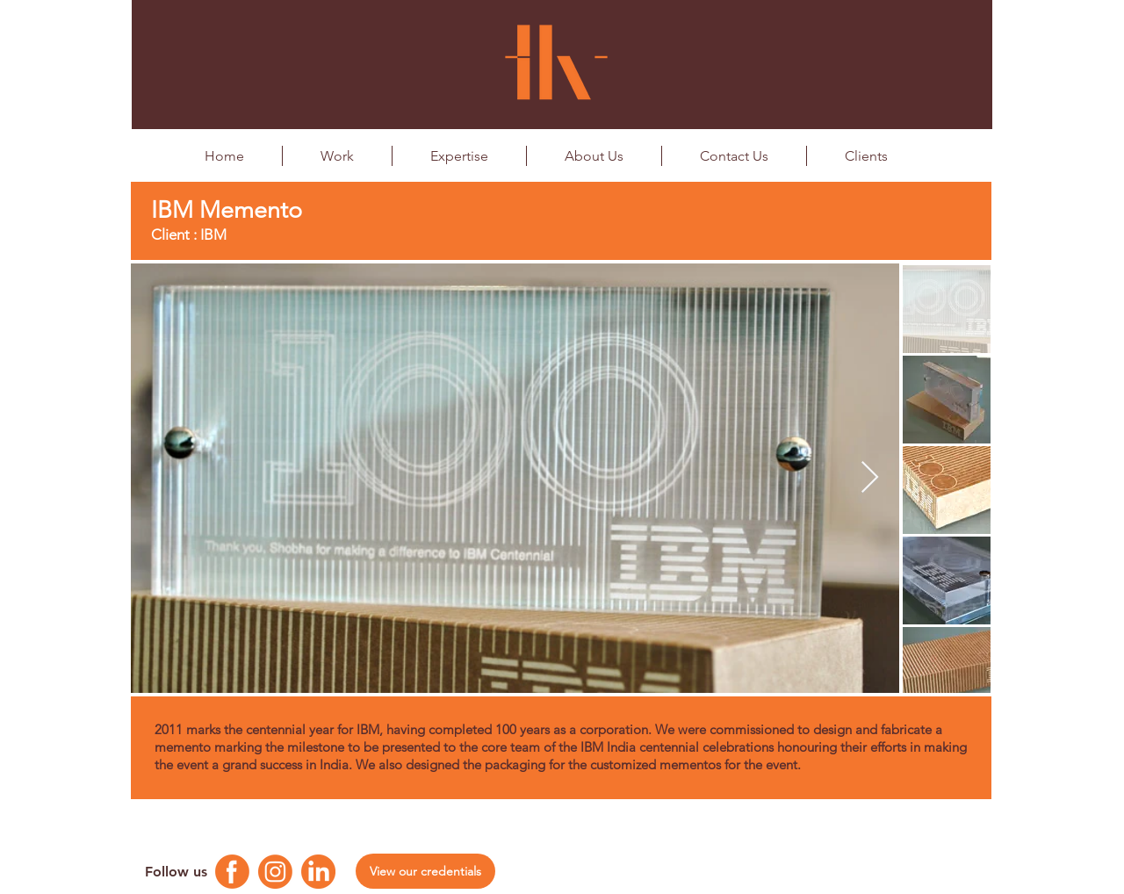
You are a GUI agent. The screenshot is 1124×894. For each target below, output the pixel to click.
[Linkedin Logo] (318, 871)
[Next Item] (870, 478)
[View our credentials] (425, 871)
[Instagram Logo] (275, 871)
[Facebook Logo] (232, 871)
